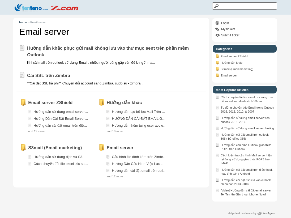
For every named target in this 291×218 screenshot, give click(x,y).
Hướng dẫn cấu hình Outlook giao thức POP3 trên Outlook (243, 147)
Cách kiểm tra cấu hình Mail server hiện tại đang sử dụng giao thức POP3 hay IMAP (243, 159)
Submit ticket (230, 35)
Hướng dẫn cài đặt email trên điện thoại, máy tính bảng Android (244, 171)
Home (23, 22)
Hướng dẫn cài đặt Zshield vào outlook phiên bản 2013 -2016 (243, 182)
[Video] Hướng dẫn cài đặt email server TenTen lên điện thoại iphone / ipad (243, 192)
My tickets (228, 29)
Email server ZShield (231, 56)
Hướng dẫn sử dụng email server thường (244, 128)
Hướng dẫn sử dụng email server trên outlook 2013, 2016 (242, 119)
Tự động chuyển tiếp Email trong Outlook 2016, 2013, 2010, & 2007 (244, 109)
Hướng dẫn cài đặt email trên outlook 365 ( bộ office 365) (242, 136)
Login (225, 23)
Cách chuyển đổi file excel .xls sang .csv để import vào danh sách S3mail (244, 99)
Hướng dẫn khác (228, 62)
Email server (226, 75)
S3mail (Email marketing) (234, 69)
